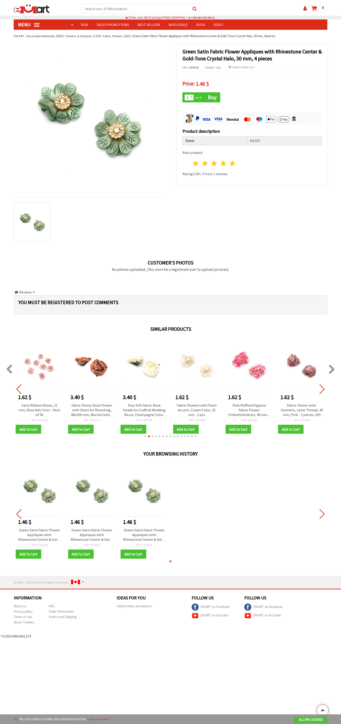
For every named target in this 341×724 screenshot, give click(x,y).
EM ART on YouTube (210, 617)
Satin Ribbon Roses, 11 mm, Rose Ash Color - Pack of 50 (39, 410)
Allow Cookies (311, 720)
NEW (84, 25)
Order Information (61, 614)
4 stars (223, 162)
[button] (145, 438)
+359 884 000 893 (201, 17)
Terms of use (23, 619)
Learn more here (98, 719)
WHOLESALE (178, 25)
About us (20, 608)
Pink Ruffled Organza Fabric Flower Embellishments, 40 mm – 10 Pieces (249, 410)
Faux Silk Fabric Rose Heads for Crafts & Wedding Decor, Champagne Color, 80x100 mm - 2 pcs (144, 410)
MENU (28, 25)
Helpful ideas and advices (134, 608)
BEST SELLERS (149, 25)
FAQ (51, 608)
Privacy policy (23, 614)
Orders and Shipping (63, 619)
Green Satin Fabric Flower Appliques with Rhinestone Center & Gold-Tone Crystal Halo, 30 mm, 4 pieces (39, 536)
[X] (15, 719)
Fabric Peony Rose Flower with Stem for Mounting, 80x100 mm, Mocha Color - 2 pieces (91, 410)
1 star (196, 162)
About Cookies (24, 624)
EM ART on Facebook (211, 609)
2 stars (205, 162)
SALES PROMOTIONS (113, 25)
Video (218, 25)
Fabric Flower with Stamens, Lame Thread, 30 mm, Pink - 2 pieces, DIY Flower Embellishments (301, 410)
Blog (200, 25)
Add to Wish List (241, 67)
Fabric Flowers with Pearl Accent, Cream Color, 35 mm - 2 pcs (197, 410)
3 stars (214, 162)
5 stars (232, 162)
